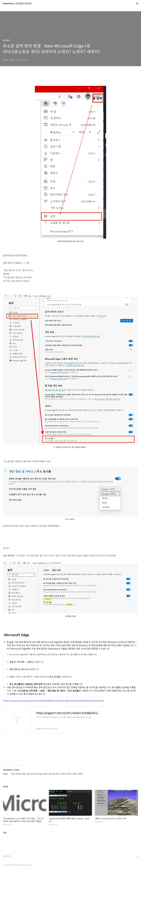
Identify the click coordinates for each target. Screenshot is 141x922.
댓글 (4, 871)
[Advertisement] (70, 772)
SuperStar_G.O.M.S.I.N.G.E (17, 3)
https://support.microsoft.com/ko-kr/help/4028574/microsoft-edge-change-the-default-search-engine (53, 700)
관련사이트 (7, 907)
